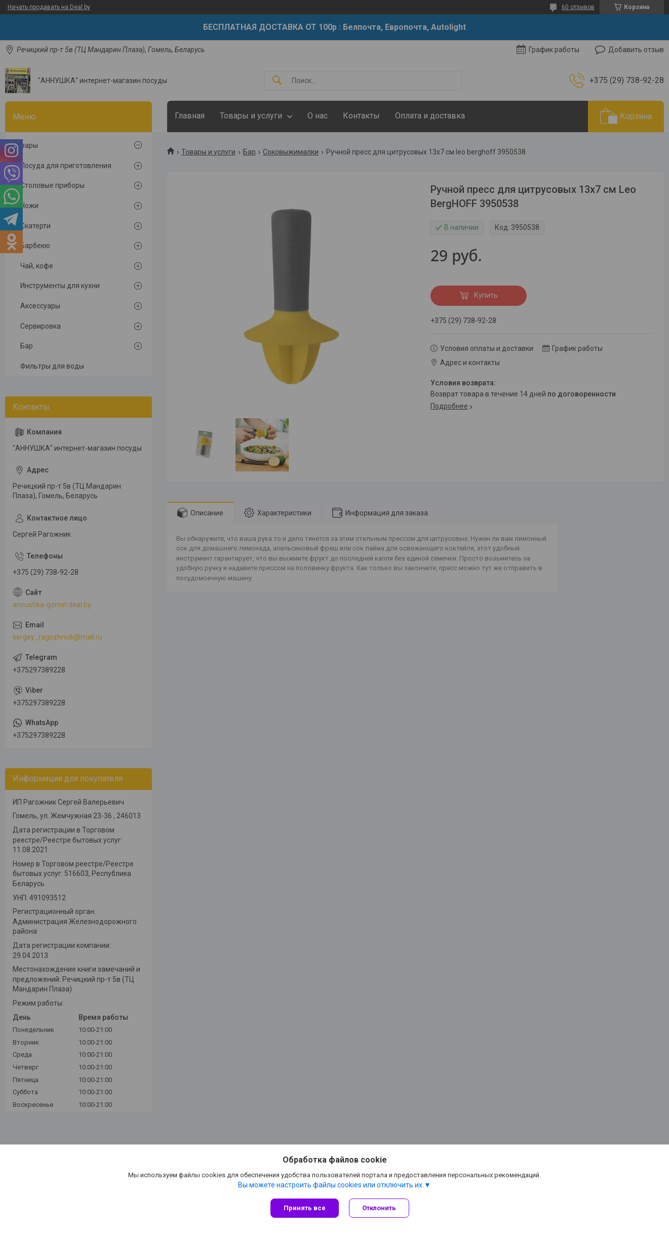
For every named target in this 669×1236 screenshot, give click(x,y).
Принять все (305, 1208)
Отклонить (379, 1208)
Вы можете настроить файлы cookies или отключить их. (331, 1185)
